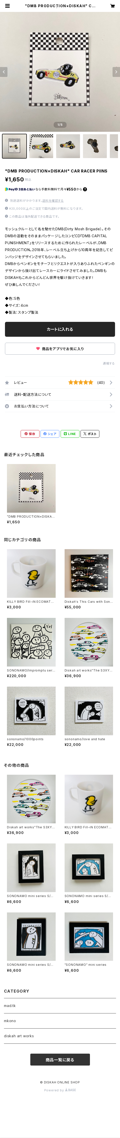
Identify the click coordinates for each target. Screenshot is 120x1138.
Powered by (60, 1090)
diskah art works (19, 1036)
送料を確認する (53, 200)
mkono (10, 1021)
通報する (109, 363)
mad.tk (10, 1006)
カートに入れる (60, 329)
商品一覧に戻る (60, 1059)
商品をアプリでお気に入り (60, 349)
